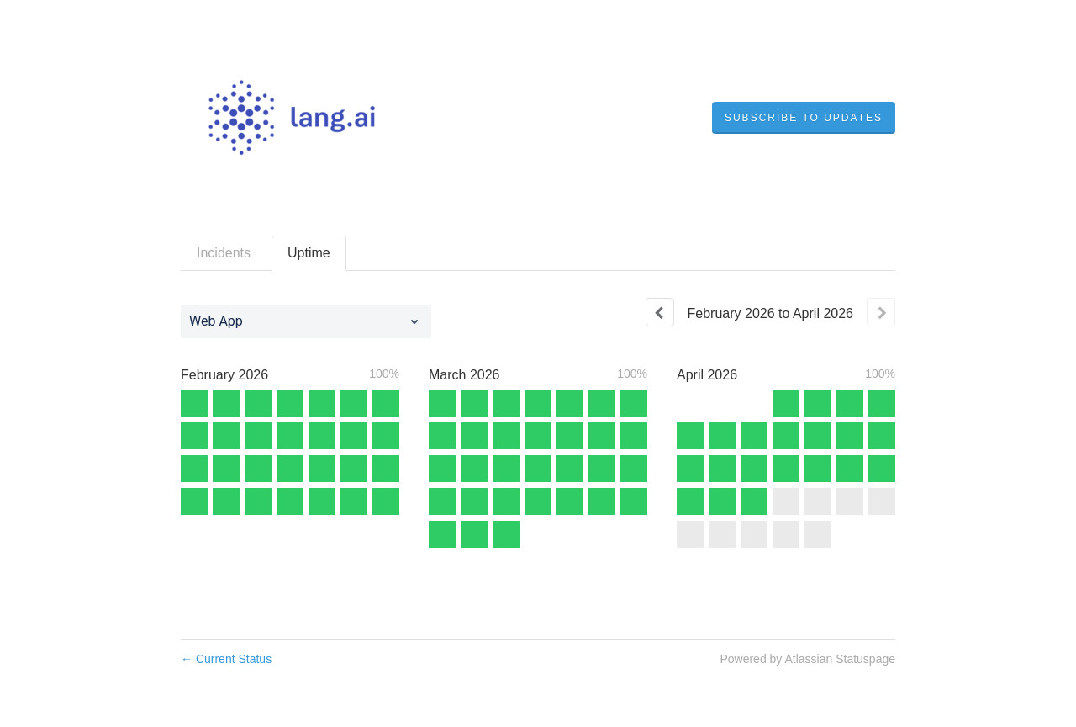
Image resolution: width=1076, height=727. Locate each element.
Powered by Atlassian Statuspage (807, 659)
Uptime (308, 253)
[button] (803, 118)
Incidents (224, 253)
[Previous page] (660, 312)
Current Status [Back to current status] (226, 659)
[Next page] (881, 312)
